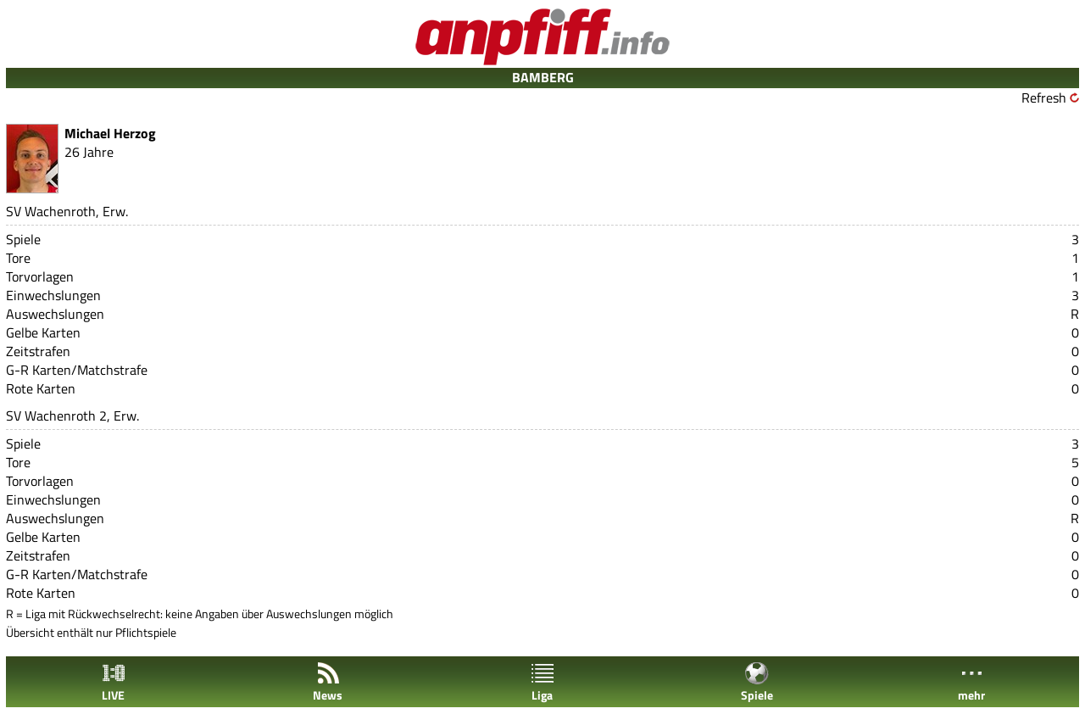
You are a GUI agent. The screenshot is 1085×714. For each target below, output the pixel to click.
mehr (971, 682)
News (327, 682)
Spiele (757, 682)
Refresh (1043, 97)
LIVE (113, 682)
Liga (542, 682)
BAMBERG (543, 77)
